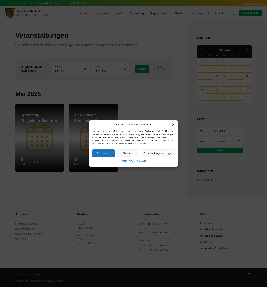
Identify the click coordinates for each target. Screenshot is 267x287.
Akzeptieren (103, 153)
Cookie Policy (127, 161)
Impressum (141, 161)
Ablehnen (128, 153)
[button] (173, 124)
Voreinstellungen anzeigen (158, 153)
